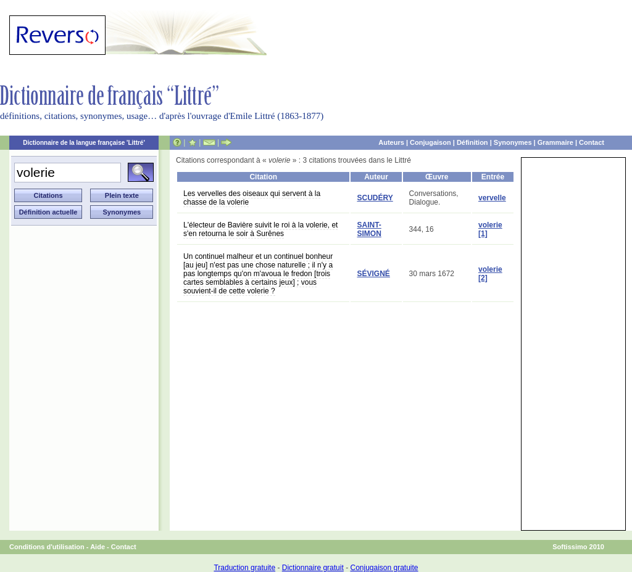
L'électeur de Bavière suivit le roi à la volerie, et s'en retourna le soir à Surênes (260, 229)
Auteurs (391, 142)
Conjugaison (430, 142)
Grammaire (555, 142)
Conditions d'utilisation (47, 546)
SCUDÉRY (375, 198)
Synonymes (513, 142)
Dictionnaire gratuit (313, 567)
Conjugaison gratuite (384, 567)
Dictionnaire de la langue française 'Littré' (84, 142)
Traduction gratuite (244, 567)
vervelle (492, 198)
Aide (97, 546)
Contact (591, 142)
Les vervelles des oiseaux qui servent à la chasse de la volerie (251, 197)
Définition (472, 142)
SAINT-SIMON (369, 229)
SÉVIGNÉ (373, 273)
